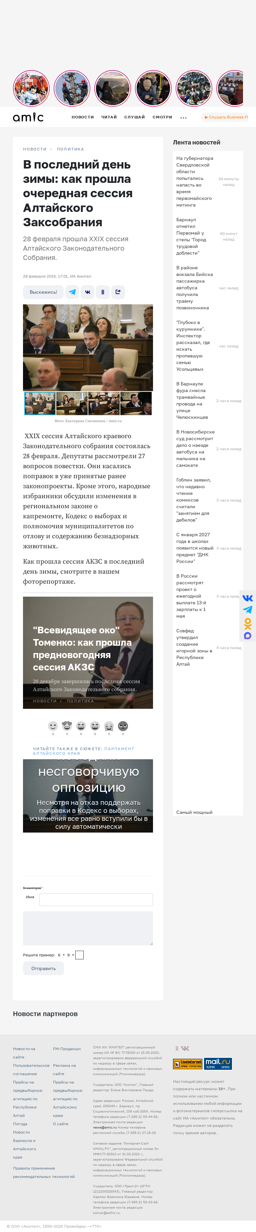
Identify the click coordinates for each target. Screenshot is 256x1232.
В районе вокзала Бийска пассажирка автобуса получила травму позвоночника (194, 287)
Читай (109, 116)
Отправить (43, 968)
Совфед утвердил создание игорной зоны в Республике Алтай (194, 647)
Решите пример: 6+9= (48, 954)
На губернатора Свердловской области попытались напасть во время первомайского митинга (194, 181)
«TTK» (96, 1226)
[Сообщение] (88, 928)
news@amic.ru (105, 1127)
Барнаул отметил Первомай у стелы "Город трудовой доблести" (191, 236)
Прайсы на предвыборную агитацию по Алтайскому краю (67, 1099)
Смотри (162, 116)
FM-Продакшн (67, 1048)
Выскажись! (43, 292)
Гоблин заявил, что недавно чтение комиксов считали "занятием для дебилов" (193, 500)
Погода (20, 1123)
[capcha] (79, 955)
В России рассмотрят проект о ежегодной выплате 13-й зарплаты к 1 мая (191, 596)
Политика (70, 149)
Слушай (134, 116)
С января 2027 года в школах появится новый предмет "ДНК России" (195, 548)
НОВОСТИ (35, 149)
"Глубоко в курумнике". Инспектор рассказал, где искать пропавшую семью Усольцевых (193, 345)
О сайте (60, 1123)
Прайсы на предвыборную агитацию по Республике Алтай (27, 1099)
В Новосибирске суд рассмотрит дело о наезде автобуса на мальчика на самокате (195, 448)
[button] (147, 310)
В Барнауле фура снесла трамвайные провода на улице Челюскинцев (192, 400)
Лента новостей (196, 142)
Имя (30, 896)
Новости (83, 116)
